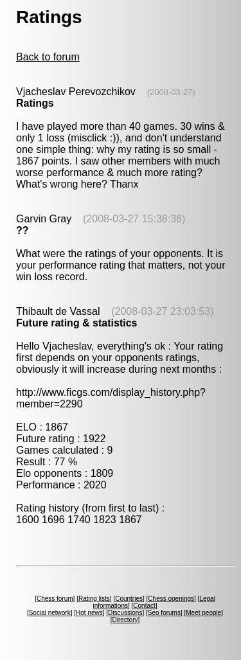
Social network (50, 612)
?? (22, 230)
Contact (144, 605)
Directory (125, 619)
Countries (129, 598)
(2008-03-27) (171, 92)
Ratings (35, 103)
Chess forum (55, 598)
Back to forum (48, 56)
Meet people (203, 612)
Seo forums (164, 612)
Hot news (89, 612)
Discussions (125, 612)
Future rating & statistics (76, 322)
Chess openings (171, 598)
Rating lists (94, 598)
